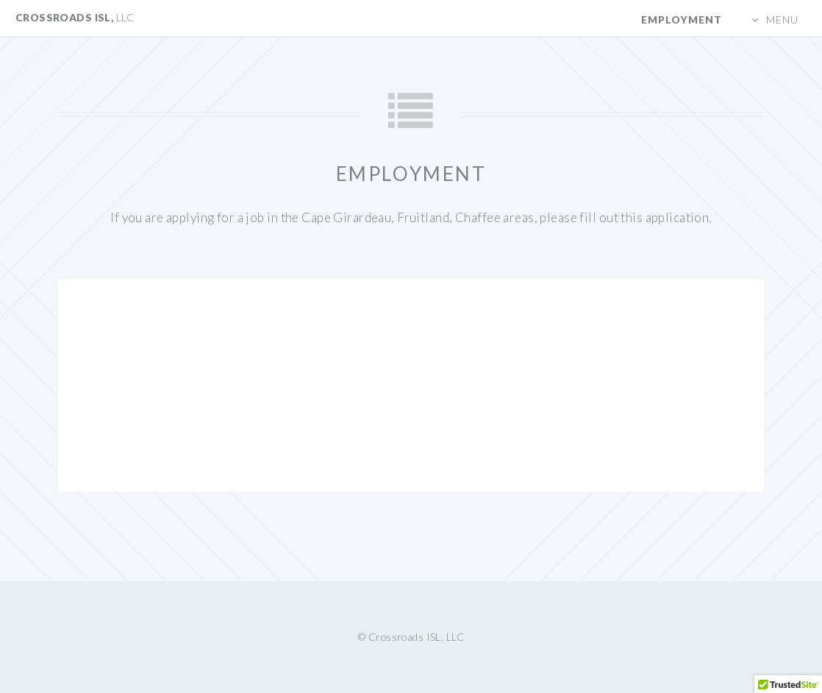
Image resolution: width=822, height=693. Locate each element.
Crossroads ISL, (74, 17)
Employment (681, 19)
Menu (782, 19)
